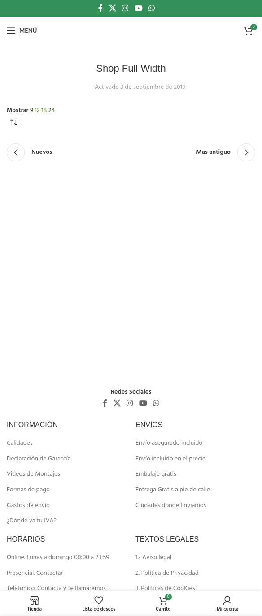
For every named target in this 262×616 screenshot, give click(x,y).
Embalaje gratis (155, 474)
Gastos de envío (28, 505)
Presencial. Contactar (35, 573)
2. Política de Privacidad (167, 573)
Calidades (20, 443)
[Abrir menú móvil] (21, 30)
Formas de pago (28, 490)
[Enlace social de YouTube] (138, 8)
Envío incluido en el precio (170, 459)
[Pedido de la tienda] (13, 123)
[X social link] (112, 8)
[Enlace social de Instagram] (125, 8)
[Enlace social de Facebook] (100, 8)
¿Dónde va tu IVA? (32, 520)
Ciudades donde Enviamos (170, 505)
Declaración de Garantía (39, 459)
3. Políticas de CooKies (165, 588)
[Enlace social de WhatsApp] (151, 8)
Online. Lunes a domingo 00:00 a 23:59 (58, 557)
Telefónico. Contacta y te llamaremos (56, 588)
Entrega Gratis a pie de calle (172, 490)
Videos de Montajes (33, 474)
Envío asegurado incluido (168, 443)
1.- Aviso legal (153, 557)
